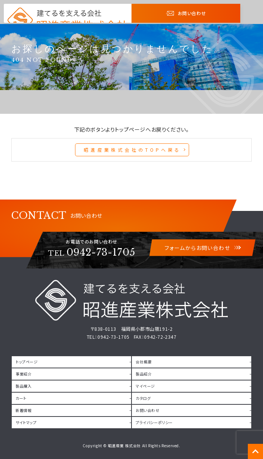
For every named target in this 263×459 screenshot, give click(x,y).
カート (21, 398)
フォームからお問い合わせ (202, 248)
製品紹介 (144, 374)
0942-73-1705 (91, 252)
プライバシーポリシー (154, 422)
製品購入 (23, 386)
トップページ (27, 362)
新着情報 (23, 410)
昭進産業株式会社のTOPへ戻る (132, 149)
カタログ (143, 398)
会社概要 (144, 362)
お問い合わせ (186, 13)
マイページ (145, 386)
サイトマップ (26, 422)
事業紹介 (23, 374)
